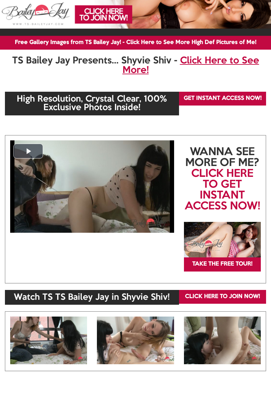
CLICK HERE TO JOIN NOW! (222, 296)
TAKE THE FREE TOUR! (222, 264)
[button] (28, 151)
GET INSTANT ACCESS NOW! (222, 98)
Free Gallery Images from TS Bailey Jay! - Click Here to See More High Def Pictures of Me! (135, 42)
